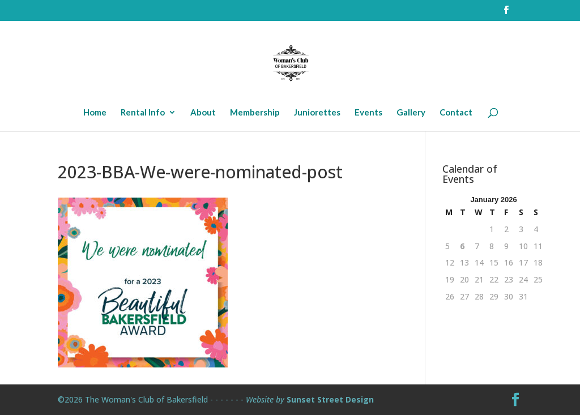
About (203, 112)
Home (94, 112)
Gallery (410, 112)
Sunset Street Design (330, 399)
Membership (255, 112)
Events (368, 112)
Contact (456, 112)
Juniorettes (317, 112)
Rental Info (143, 112)
